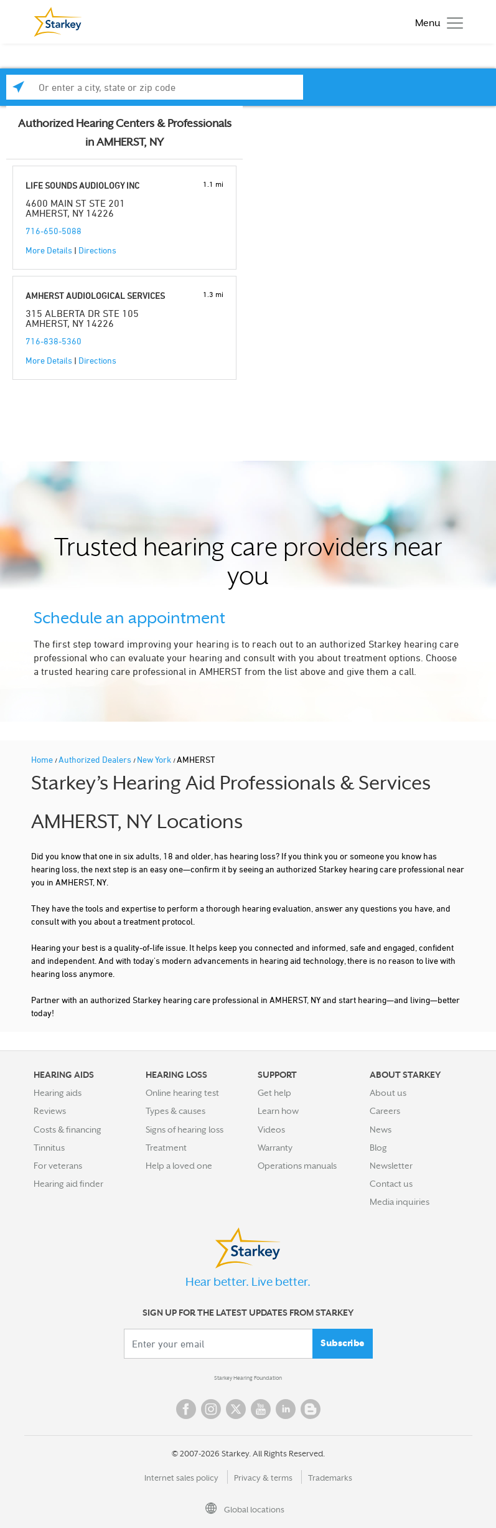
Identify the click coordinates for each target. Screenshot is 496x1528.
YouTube (261, 1409)
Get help (274, 1093)
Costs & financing (67, 1129)
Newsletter (391, 1166)
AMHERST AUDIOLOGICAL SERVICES (95, 295)
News (380, 1129)
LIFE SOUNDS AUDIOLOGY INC (82, 185)
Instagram (211, 1409)
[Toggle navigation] (436, 22)
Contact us (391, 1184)
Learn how (278, 1111)
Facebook (186, 1409)
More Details (49, 250)
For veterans (58, 1166)
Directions (97, 250)
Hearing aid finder (68, 1184)
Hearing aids (58, 1093)
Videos (271, 1129)
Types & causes (175, 1111)
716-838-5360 (54, 341)
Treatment (166, 1148)
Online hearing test (182, 1093)
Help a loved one (179, 1166)
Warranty (275, 1148)
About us (388, 1093)
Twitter (236, 1409)
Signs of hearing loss (184, 1129)
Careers (385, 1111)
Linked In (286, 1409)
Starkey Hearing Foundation (248, 1378)
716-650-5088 (54, 230)
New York (155, 759)
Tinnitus (49, 1148)
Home (43, 759)
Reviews (50, 1111)
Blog (378, 1148)
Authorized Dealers (95, 759)
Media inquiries (399, 1202)
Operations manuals (297, 1166)
